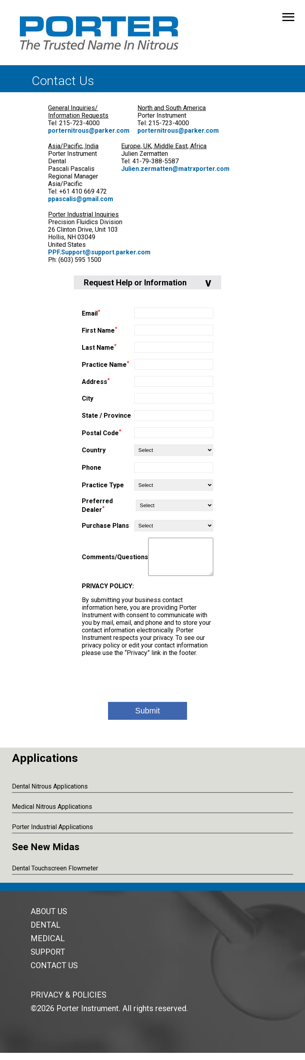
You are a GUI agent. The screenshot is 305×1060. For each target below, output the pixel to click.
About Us (49, 918)
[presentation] (147, 685)
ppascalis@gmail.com (80, 199)
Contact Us (54, 972)
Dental (45, 932)
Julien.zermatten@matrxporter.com (175, 168)
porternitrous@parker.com (88, 130)
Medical (48, 945)
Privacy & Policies (68, 1002)
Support (48, 959)
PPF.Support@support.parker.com (99, 252)
